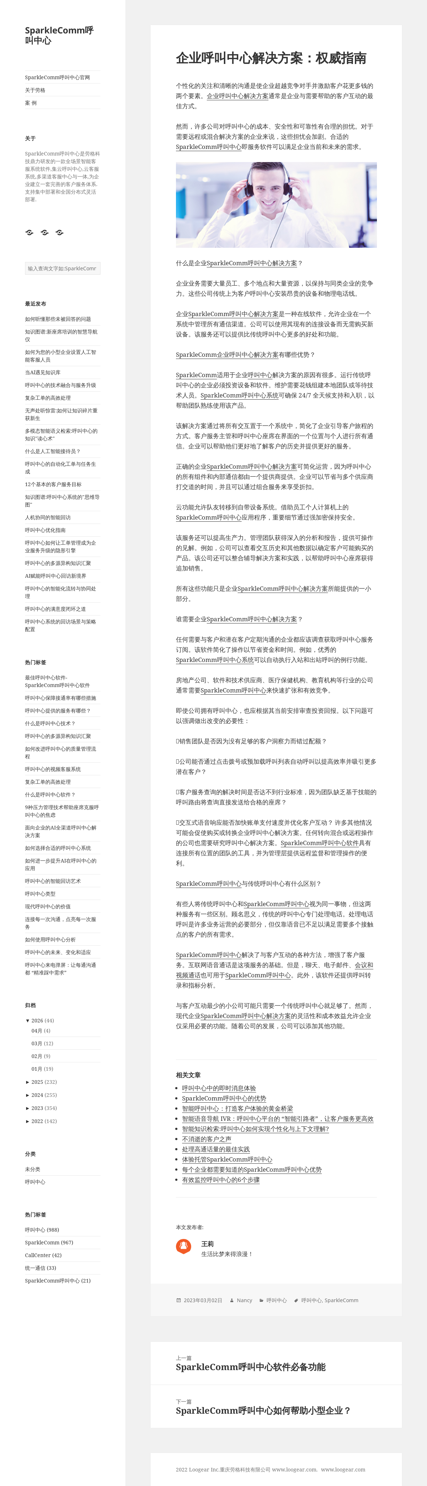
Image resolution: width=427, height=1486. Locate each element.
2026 (37, 1020)
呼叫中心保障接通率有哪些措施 (60, 697)
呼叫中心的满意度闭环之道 (55, 608)
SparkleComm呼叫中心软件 (320, 843)
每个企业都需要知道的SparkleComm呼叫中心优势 (252, 1169)
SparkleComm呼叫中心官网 (57, 77)
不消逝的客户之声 (206, 1139)
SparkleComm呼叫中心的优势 (224, 1098)
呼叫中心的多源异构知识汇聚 (58, 563)
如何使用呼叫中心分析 (50, 939)
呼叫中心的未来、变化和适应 (58, 952)
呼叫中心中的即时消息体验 (219, 1088)
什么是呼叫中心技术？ (50, 723)
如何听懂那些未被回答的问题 (58, 318)
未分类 (32, 1169)
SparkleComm (196, 375)
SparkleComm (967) (49, 1242)
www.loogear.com (343, 1469)
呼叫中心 (35, 1181)
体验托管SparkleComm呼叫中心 (227, 1159)
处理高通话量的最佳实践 (216, 1149)
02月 (37, 1056)
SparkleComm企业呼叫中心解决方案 (227, 354)
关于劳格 (35, 89)
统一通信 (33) (40, 1267)
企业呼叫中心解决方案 (237, 96)
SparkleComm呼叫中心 (59, 35)
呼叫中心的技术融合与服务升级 (60, 384)
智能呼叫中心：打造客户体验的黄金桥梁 (237, 1108)
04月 (37, 1030)
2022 (37, 1121)
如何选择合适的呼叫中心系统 (58, 847)
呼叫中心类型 (40, 893)
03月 (37, 1043)
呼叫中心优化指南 (45, 529)
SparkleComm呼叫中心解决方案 (252, 263)
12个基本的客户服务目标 (53, 484)
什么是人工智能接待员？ (53, 451)
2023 (37, 1108)
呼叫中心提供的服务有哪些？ (58, 710)
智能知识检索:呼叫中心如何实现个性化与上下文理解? (255, 1128)
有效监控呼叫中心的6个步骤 (221, 1179)
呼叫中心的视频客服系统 (53, 769)
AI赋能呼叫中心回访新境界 (55, 575)
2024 (37, 1094)
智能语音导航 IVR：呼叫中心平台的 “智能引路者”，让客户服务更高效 (278, 1118)
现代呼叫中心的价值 (48, 906)
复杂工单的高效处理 (48, 397)
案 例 (31, 102)
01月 (37, 1068)
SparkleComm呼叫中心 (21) (58, 1280)
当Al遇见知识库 (43, 372)
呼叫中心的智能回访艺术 (53, 880)
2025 (37, 1081)
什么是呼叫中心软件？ (50, 794)
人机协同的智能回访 (48, 517)
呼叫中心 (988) (42, 1229)
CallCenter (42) (43, 1255)
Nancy (244, 1300)
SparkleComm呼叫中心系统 (240, 395)
